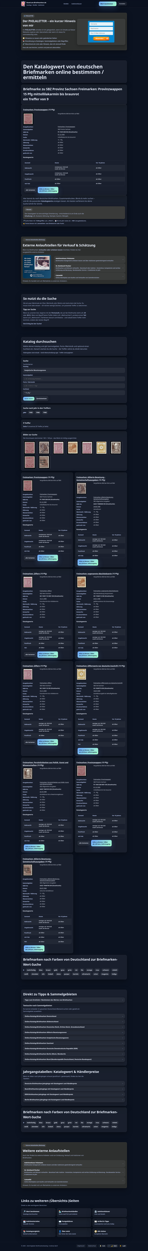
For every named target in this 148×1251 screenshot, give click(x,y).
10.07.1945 (96, 691)
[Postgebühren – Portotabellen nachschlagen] (74, 1222)
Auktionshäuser (77, 4)
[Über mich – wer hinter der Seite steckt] (74, 1232)
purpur (66, 974)
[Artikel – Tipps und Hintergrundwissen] (109, 1222)
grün (70, 970)
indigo (114, 974)
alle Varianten (30, 190)
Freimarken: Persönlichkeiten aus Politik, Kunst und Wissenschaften (54, 783)
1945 (31, 412)
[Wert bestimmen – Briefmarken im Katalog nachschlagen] (38, 1212)
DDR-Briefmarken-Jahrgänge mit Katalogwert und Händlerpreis (49, 1094)
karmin (75, 974)
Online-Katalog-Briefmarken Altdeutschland (41, 1022)
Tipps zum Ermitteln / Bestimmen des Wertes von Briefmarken (48, 1000)
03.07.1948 (43, 888)
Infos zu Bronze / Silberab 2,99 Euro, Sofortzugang (48, 190)
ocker (96, 974)
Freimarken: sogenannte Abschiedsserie (94, 573)
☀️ (123, 1246)
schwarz (106, 970)
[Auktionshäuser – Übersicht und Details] (109, 1212)
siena (59, 974)
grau (62, 970)
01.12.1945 (61, 134)
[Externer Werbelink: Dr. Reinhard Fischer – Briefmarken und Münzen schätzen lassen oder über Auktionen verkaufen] (89, 268)
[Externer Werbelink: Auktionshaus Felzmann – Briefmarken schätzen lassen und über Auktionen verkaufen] (38, 266)
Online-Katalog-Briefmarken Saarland (39, 1043)
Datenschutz (92, 1246)
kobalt (50, 974)
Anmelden (122, 3)
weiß (26, 974)
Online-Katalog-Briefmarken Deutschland (40, 1016)
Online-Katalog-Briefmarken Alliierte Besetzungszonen (46, 1032)
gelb (55, 970)
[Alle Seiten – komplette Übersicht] (109, 1232)
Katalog (25, 366)
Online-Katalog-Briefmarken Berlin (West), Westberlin (45, 1054)
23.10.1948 (43, 792)
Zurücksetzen (41, 398)
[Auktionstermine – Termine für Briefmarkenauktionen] (38, 1222)
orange (89, 970)
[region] (74, 173)
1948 (45, 412)
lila (82, 970)
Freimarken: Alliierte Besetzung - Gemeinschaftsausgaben (103, 498)
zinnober (35, 974)
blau (40, 970)
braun (48, 970)
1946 (38, 412)
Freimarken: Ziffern (31, 573)
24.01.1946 (96, 599)
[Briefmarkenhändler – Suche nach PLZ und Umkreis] (74, 1212)
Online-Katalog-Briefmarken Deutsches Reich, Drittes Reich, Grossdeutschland (54, 1027)
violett (114, 970)
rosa (97, 970)
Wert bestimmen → (107, 4)
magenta (105, 974)
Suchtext (26, 389)
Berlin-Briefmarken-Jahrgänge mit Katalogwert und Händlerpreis (49, 1100)
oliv (43, 974)
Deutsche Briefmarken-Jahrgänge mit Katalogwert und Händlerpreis (51, 1083)
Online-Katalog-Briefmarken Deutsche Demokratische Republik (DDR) (51, 1048)
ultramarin (86, 974)
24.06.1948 (96, 506)
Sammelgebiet (28, 375)
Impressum (81, 1246)
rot (76, 970)
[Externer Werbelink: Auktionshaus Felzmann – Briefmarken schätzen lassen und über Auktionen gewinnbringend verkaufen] (89, 259)
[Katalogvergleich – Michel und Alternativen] (38, 1232)
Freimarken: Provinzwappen (35, 109)
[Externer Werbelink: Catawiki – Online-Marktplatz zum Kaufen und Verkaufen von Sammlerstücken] (89, 276)
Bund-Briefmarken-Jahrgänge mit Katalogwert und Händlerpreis (49, 1089)
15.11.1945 (43, 599)
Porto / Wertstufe (29, 382)
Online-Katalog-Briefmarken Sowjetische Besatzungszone (47, 1038)
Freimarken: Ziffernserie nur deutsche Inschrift (97, 666)
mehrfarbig (31, 970)
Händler (66, 4)
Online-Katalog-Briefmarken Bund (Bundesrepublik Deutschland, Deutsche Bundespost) (58, 1059)
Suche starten (29, 398)
